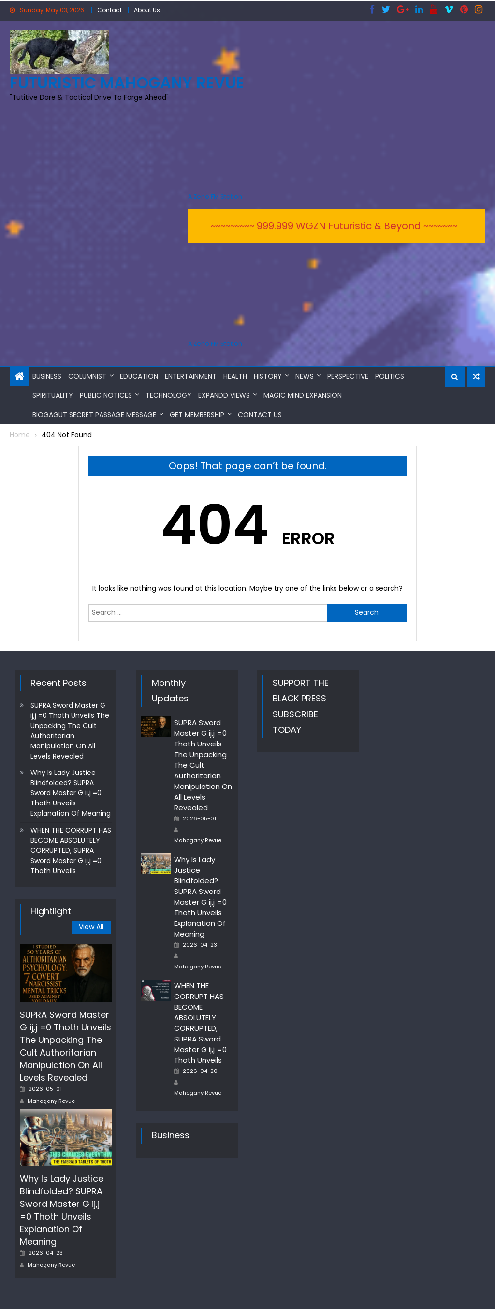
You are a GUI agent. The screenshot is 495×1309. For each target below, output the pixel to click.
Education (139, 376)
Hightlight (50, 911)
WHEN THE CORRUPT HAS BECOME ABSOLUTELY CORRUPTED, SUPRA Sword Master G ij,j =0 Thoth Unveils (70, 850)
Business (46, 376)
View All (91, 927)
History (268, 376)
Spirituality (52, 395)
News (304, 376)
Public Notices (106, 395)
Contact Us (260, 414)
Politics (389, 376)
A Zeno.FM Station (215, 196)
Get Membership (197, 414)
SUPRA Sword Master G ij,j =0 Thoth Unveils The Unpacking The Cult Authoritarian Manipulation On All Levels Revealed (69, 730)
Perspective (347, 376)
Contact (109, 10)
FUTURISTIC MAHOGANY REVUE (127, 82)
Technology (168, 395)
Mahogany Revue (51, 1100)
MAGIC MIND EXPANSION (302, 395)
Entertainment (191, 376)
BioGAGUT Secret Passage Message (94, 414)
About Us (147, 10)
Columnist (87, 376)
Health (235, 376)
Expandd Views (224, 395)
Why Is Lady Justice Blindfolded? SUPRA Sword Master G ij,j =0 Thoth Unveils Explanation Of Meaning (70, 793)
